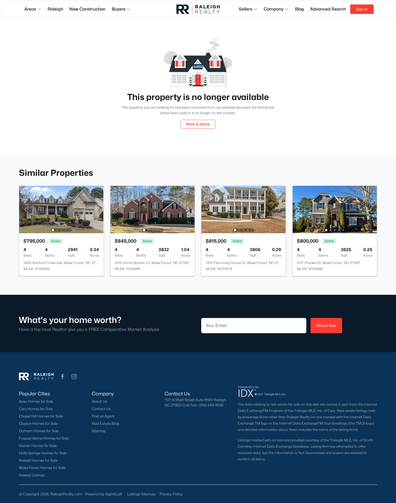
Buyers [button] (121, 9)
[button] (62, 376)
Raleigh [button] (55, 9)
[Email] (253, 325)
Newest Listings (32, 475)
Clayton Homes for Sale (38, 423)
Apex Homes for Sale (36, 401)
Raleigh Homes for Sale (38, 460)
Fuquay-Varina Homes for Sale (44, 438)
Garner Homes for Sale (38, 446)
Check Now (326, 325)
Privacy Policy (171, 494)
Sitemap (99, 431)
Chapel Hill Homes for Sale (41, 416)
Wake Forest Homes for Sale (42, 468)
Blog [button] (299, 9)
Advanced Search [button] (328, 9)
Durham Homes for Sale (39, 431)
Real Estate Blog (105, 423)
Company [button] (276, 9)
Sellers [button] (248, 9)
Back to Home (198, 124)
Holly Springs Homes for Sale (43, 453)
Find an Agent (103, 416)
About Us (99, 401)
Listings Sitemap (141, 494)
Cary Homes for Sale (36, 409)
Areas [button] (32, 9)
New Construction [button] (87, 9)
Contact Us (101, 409)
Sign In (362, 9)
